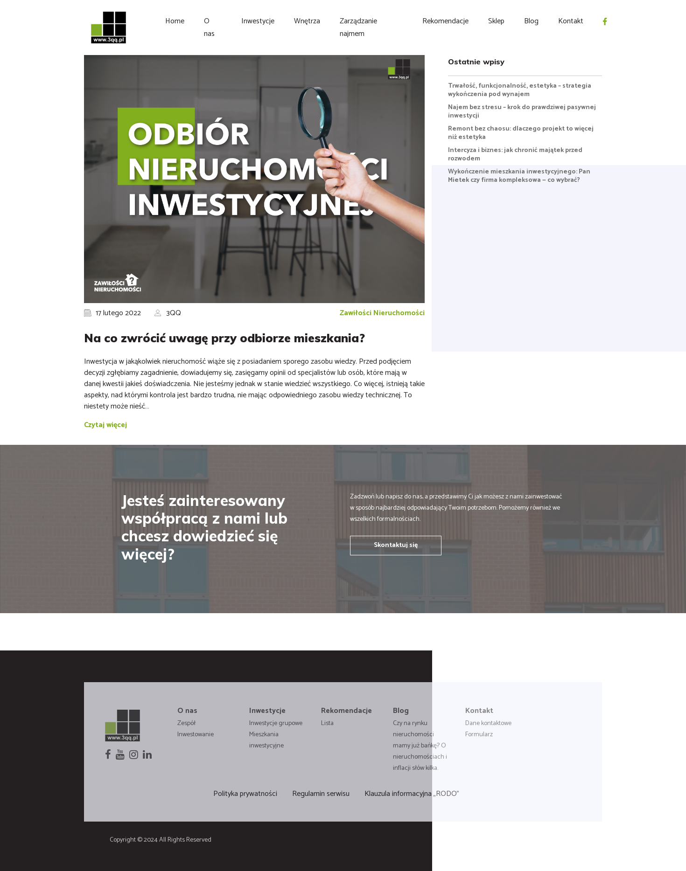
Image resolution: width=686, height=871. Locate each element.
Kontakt (570, 21)
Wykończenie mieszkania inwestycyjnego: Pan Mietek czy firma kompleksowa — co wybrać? (519, 176)
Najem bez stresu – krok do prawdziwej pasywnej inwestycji (522, 111)
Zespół (186, 723)
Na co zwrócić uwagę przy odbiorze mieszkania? (224, 338)
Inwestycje (257, 21)
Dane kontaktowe (488, 723)
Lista (327, 723)
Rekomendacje (445, 21)
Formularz (479, 734)
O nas (209, 27)
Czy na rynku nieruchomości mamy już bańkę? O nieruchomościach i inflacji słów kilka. (420, 746)
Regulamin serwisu (321, 794)
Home (174, 21)
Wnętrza (307, 21)
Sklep (496, 21)
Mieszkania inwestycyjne (266, 740)
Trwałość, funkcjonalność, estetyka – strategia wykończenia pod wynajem (519, 90)
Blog (531, 21)
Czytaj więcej (105, 425)
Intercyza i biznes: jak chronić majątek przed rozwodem (515, 154)
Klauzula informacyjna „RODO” (411, 794)
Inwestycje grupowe (275, 723)
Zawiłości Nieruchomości (382, 313)
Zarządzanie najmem (358, 27)
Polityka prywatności (245, 794)
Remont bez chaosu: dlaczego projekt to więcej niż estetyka (521, 133)
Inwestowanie (195, 734)
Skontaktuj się (396, 545)
